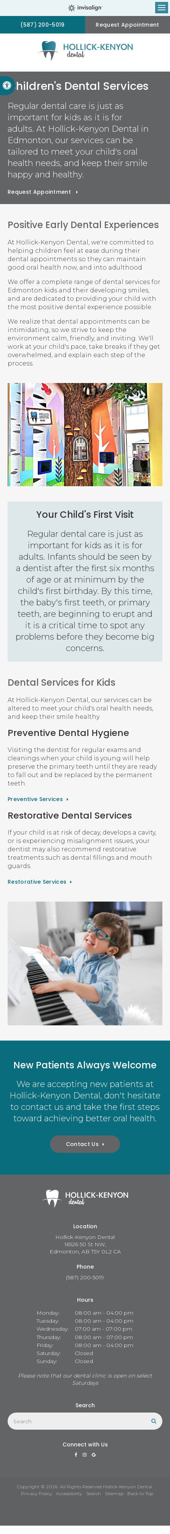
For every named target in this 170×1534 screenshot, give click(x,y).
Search (93, 1493)
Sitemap (114, 1493)
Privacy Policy (36, 1493)
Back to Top (140, 1493)
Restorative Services (37, 882)
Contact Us (82, 1144)
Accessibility (69, 1493)
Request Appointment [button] (127, 25)
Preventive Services (35, 799)
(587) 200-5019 (42, 25)
